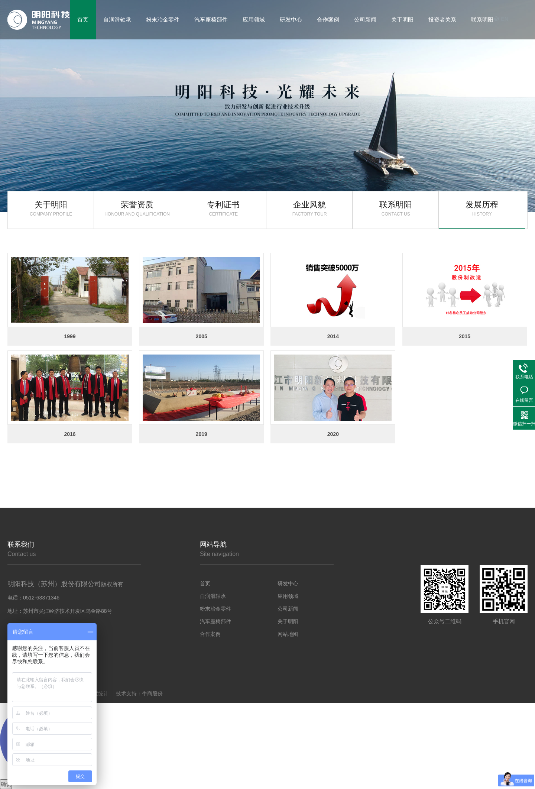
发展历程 (482, 208)
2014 (333, 336)
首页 (205, 583)
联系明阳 (482, 19)
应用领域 (288, 596)
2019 (201, 434)
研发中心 (288, 583)
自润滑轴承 (213, 596)
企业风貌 (309, 208)
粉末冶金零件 (215, 609)
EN (504, 19)
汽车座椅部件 (215, 621)
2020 (333, 434)
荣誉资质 (137, 208)
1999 (69, 336)
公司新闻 (288, 609)
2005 (201, 336)
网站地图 (288, 634)
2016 (69, 434)
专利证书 (223, 208)
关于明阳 (51, 208)
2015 (464, 336)
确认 (6, 784)
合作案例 (210, 634)
